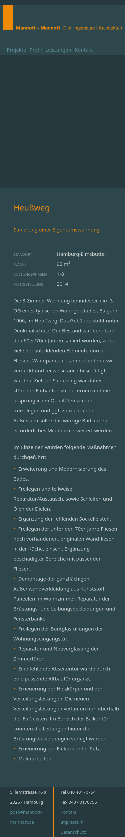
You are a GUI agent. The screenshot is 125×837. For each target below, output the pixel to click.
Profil (36, 49)
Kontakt (84, 49)
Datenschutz (73, 832)
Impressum (72, 822)
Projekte (16, 49)
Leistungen (58, 49)
